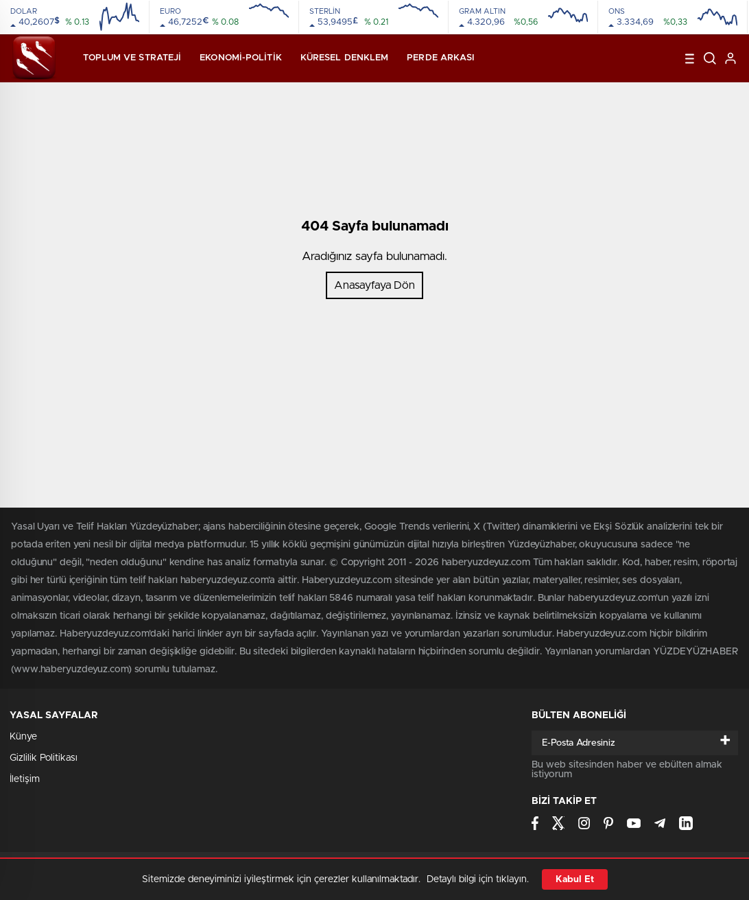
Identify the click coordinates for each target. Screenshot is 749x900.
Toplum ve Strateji (132, 58)
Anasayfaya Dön (374, 285)
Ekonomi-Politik (241, 58)
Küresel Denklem (344, 58)
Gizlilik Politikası (44, 758)
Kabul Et (575, 879)
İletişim (25, 779)
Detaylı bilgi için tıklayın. (478, 879)
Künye (23, 737)
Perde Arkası (441, 58)
